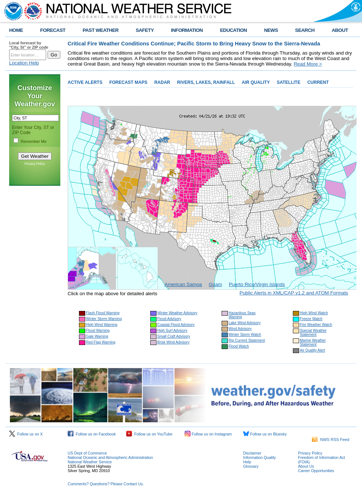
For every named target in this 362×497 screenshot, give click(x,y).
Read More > (308, 64)
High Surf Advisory (172, 331)
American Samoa (183, 284)
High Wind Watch (314, 313)
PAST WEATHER (100, 30)
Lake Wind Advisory (245, 323)
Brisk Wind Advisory (173, 342)
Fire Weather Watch (316, 325)
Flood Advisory (169, 319)
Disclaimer (252, 453)
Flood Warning (98, 331)
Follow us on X (26, 434)
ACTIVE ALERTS (85, 82)
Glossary (251, 466)
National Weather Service (90, 462)
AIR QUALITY (256, 82)
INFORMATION (187, 30)
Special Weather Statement (313, 333)
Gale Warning (97, 336)
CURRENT (318, 82)
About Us (306, 466)
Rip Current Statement (247, 340)
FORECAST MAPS (128, 82)
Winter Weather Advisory (177, 313)
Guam (215, 284)
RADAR (162, 82)
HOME (16, 30)
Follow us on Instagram (208, 434)
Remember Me (33, 141)
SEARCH (304, 30)
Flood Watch (239, 346)
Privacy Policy (34, 164)
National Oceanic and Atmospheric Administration (110, 457)
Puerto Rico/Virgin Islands (257, 284)
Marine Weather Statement (313, 342)
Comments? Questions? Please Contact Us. (106, 484)
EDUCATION (233, 30)
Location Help (24, 63)
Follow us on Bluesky (265, 434)
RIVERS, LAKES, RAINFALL (206, 82)
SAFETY (145, 30)
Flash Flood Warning (103, 313)
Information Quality (259, 457)
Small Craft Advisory (173, 336)
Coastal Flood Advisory (176, 325)
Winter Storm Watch (245, 335)
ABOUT (340, 30)
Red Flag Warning (100, 342)
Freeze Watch (311, 319)
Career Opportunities (316, 470)
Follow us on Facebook (92, 434)
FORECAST (52, 30)
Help (247, 462)
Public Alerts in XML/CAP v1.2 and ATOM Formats (294, 293)
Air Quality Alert (312, 350)
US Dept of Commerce (87, 453)
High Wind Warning (101, 325)
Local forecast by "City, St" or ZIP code (28, 45)
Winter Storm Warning (104, 319)
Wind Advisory (240, 329)
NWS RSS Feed (330, 439)
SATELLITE (288, 82)
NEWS (271, 30)
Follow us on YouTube (149, 434)
